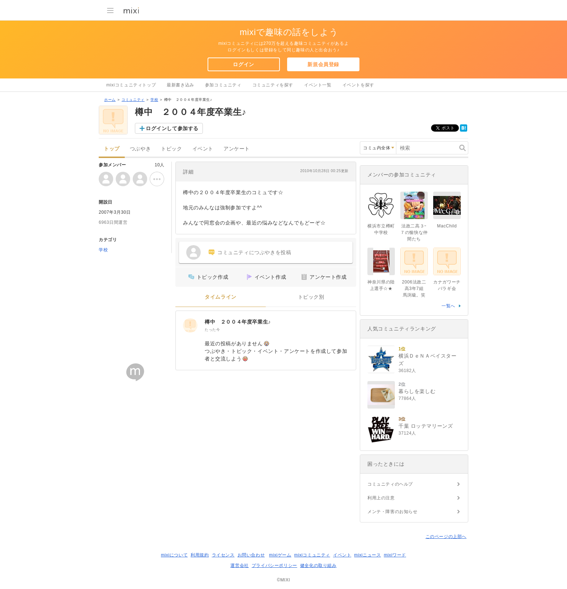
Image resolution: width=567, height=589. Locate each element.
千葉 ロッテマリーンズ (425, 426)
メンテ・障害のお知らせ (392, 511)
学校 (154, 100)
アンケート (236, 148)
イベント (202, 148)
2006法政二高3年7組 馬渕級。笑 (415, 288)
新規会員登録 (323, 64)
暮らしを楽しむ (416, 391)
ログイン (243, 64)
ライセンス (223, 555)
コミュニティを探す (272, 85)
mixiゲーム (280, 555)
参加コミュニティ (223, 85)
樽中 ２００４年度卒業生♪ (238, 322)
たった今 (212, 330)
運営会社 (239, 565)
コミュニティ (133, 100)
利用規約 (200, 555)
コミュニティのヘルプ (390, 484)
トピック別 (311, 297)
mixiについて (174, 555)
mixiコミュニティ (312, 555)
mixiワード (395, 555)
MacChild (447, 226)
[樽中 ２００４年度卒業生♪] (190, 325)
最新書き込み (180, 85)
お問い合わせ (251, 555)
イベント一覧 (318, 85)
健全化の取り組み (318, 565)
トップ (112, 148)
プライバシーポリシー (274, 565)
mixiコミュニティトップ (131, 85)
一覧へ (448, 305)
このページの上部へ (446, 536)
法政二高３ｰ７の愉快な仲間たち (414, 232)
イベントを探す (358, 85)
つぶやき (140, 148)
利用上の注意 (381, 497)
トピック (171, 148)
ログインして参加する (172, 128)
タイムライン (220, 297)
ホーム (110, 100)
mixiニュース (367, 555)
